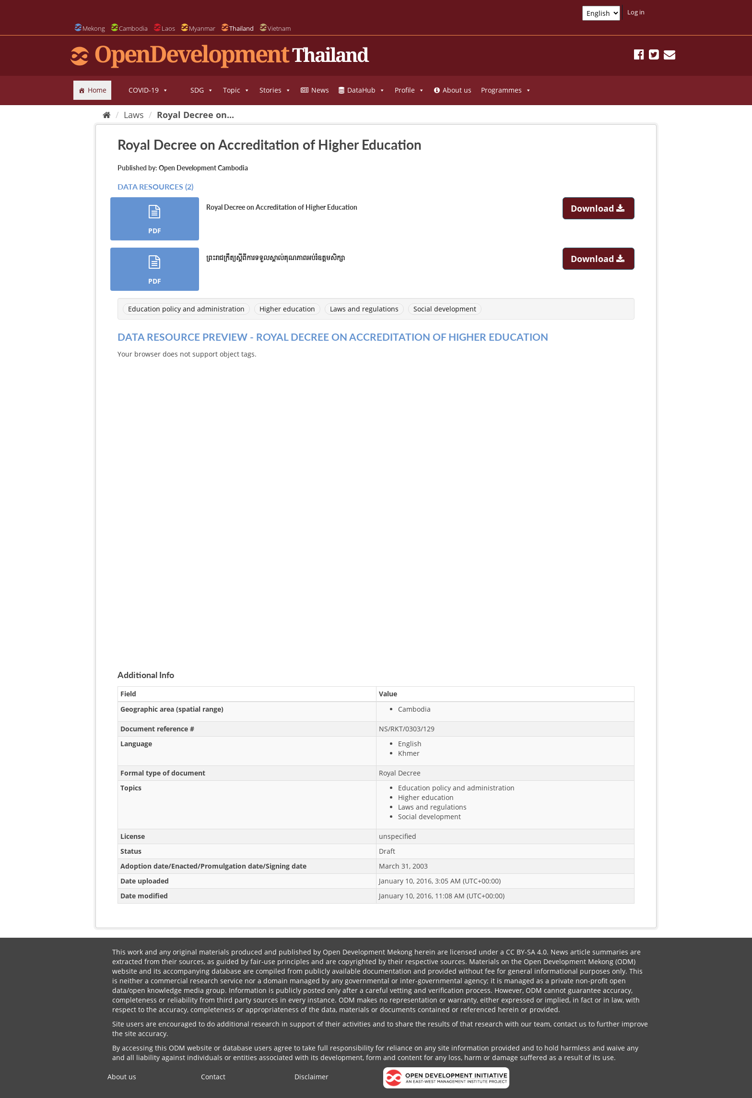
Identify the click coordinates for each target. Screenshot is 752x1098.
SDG (201, 90)
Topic (236, 90)
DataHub (366, 90)
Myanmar (202, 28)
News (320, 90)
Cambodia (133, 28)
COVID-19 (148, 90)
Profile (409, 90)
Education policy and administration (186, 308)
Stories (275, 90)
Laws (134, 114)
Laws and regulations (364, 308)
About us (457, 90)
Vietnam (279, 28)
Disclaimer (311, 1076)
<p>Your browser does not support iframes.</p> (376, 502)
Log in (636, 12)
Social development (444, 308)
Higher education (287, 308)
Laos (168, 28)
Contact (213, 1076)
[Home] (107, 114)
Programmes (506, 90)
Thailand (241, 28)
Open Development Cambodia (203, 168)
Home (97, 90)
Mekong (93, 28)
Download (599, 208)
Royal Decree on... (195, 114)
